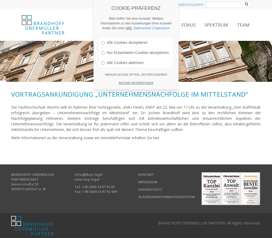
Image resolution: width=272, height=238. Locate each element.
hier (156, 137)
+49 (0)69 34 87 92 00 (98, 187)
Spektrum (216, 25)
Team (243, 25)
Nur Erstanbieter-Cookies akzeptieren (135, 42)
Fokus (188, 25)
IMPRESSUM (147, 182)
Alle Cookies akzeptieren (124, 31)
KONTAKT (146, 174)
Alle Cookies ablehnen (122, 52)
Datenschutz (142, 17)
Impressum (162, 17)
